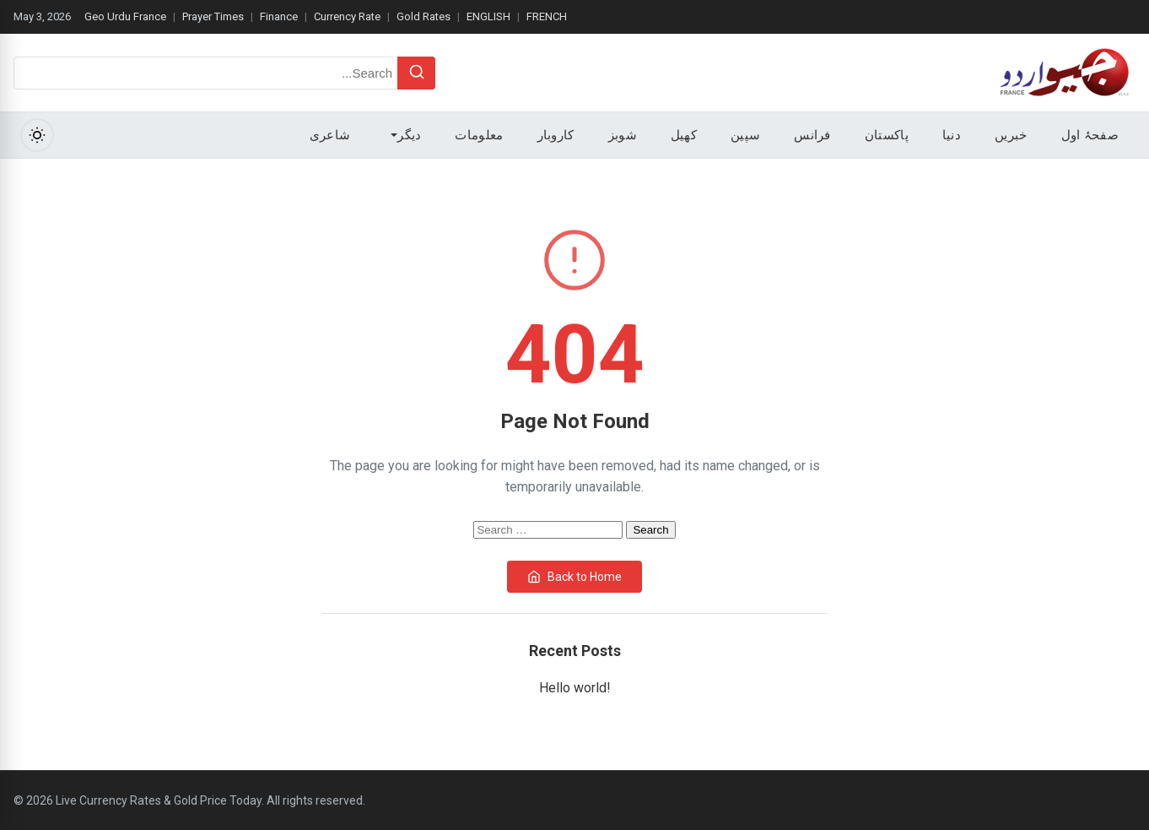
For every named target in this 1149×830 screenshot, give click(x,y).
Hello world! (575, 688)
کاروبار (555, 135)
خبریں (1011, 135)
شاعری (330, 135)
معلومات (479, 135)
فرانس (812, 135)
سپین (745, 135)
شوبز (622, 135)
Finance (279, 16)
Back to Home (574, 576)
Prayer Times (213, 16)
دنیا (951, 135)
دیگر (406, 135)
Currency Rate (347, 16)
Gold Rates (423, 16)
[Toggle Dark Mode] (37, 135)
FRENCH (546, 16)
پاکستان (887, 135)
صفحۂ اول (1090, 135)
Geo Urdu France (125, 16)
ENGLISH (488, 16)
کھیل (684, 135)
